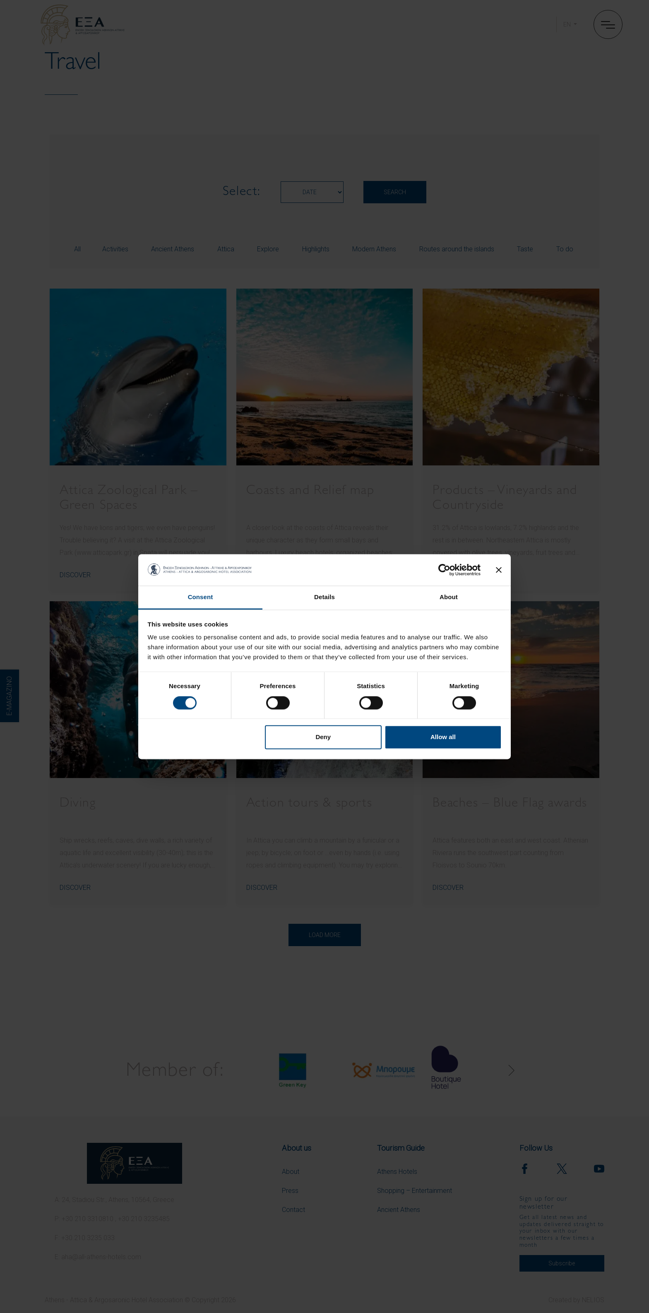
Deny (323, 737)
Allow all (443, 737)
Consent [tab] (200, 597)
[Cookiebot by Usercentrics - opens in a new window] (444, 570)
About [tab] (449, 597)
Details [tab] (324, 597)
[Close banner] (499, 570)
